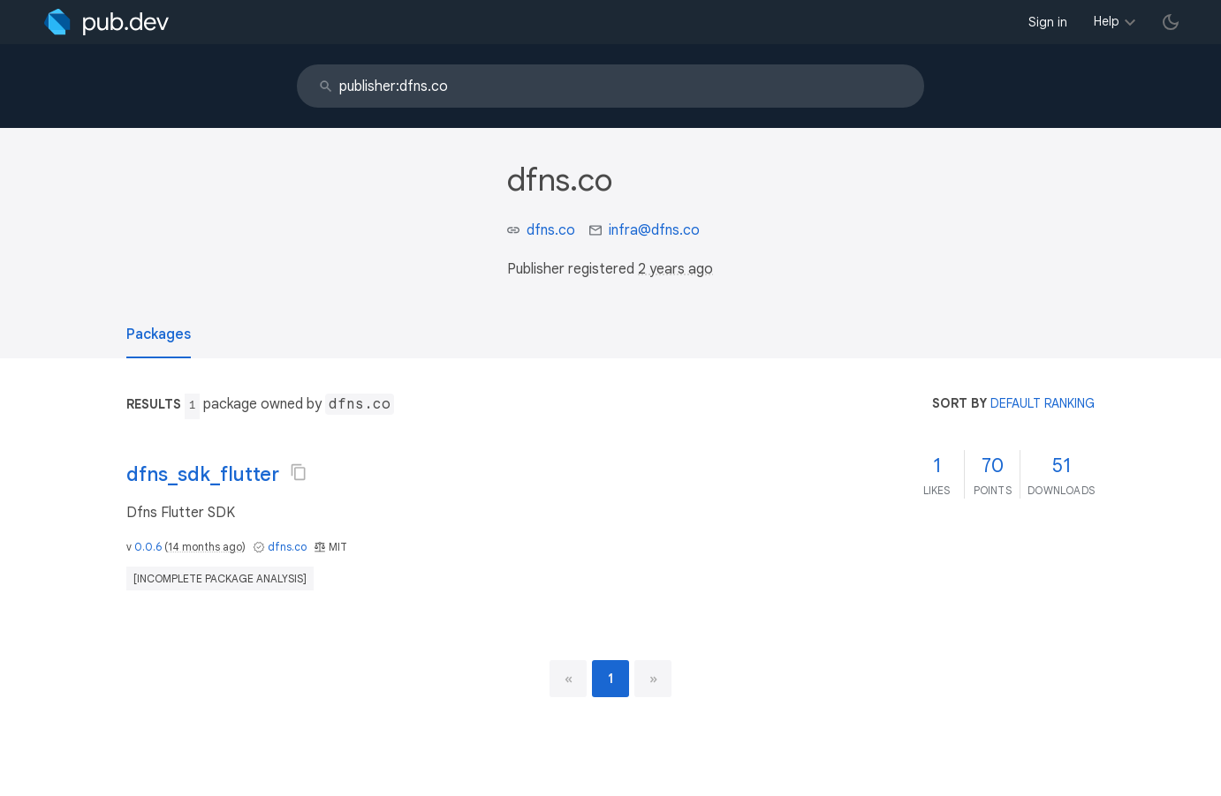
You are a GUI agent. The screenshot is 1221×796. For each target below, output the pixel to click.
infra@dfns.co (654, 230)
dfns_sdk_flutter (202, 474)
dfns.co (551, 230)
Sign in (1047, 22)
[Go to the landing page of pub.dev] (106, 22)
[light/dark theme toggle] (1170, 22)
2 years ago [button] (675, 269)
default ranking (1042, 403)
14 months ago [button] (205, 546)
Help (1106, 21)
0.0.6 (148, 546)
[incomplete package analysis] (220, 578)
